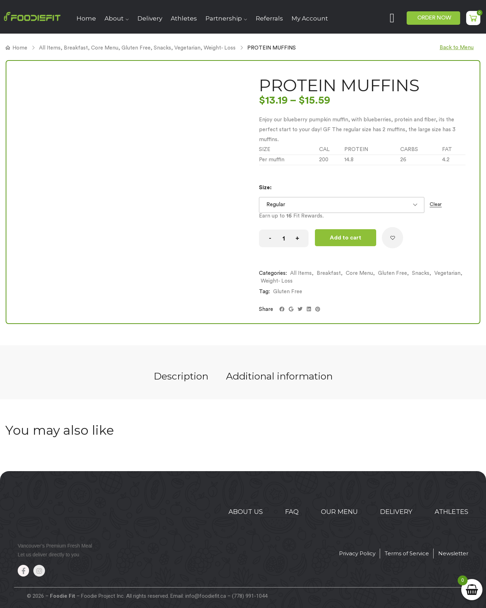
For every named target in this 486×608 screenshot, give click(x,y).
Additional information (279, 376)
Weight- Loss (220, 48)
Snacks (162, 48)
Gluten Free (136, 48)
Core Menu (104, 48)
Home (19, 48)
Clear (436, 204)
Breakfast (76, 48)
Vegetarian (187, 48)
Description (181, 376)
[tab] (181, 377)
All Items (50, 48)
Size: (265, 187)
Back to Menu (457, 47)
